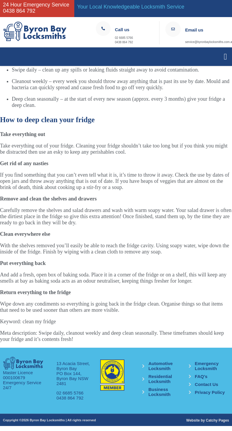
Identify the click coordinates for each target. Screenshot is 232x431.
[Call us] (103, 28)
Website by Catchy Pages (207, 420)
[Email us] (173, 29)
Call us (122, 29)
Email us (194, 29)
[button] (225, 56)
